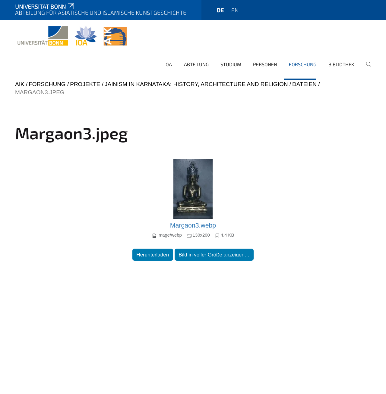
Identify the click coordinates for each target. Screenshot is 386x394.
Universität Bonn (45, 6)
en (235, 10)
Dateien (304, 84)
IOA (168, 64)
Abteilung (196, 64)
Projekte (85, 84)
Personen (265, 64)
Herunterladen (152, 255)
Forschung (302, 64)
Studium (230, 64)
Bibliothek (341, 64)
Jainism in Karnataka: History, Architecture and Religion (196, 84)
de (220, 10)
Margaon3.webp (193, 225)
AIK (19, 84)
